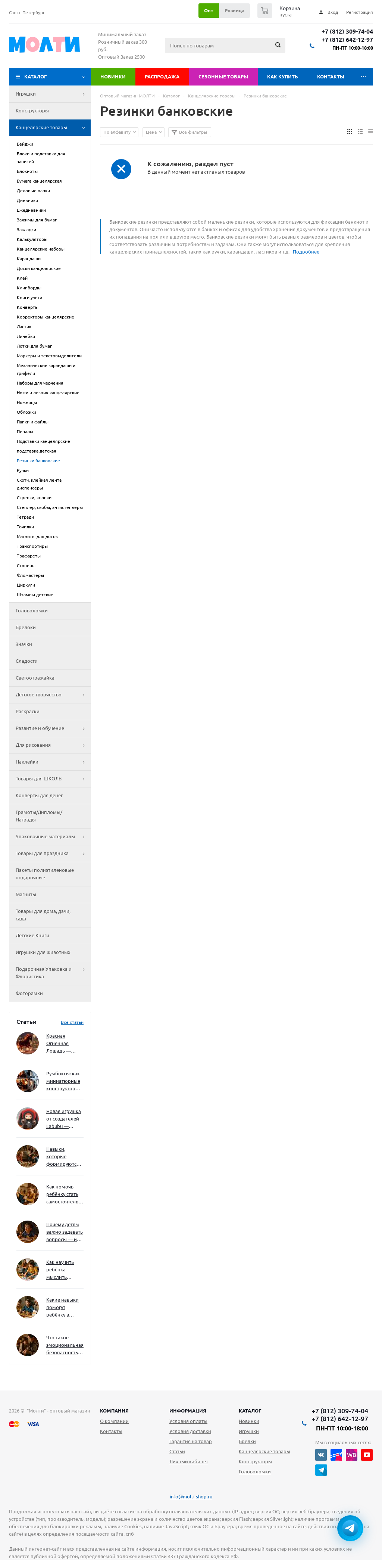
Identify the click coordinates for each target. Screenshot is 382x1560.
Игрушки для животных (43, 952)
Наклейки (53, 762)
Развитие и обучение (53, 728)
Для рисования (53, 745)
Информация (187, 1410)
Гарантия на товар (190, 1441)
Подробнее (306, 251)
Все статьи (72, 1022)
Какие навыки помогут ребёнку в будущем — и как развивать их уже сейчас (62, 1307)
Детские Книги (32, 935)
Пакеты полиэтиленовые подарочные (45, 873)
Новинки (113, 76)
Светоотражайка (35, 677)
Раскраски (28, 711)
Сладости (27, 661)
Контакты (330, 76)
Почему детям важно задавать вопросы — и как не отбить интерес (64, 1232)
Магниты (26, 894)
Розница (234, 10)
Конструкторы (32, 110)
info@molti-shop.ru (191, 1496)
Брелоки (26, 627)
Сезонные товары (223, 76)
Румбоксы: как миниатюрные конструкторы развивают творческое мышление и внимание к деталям (63, 1081)
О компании (114, 1421)
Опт (208, 10)
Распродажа (162, 76)
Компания (114, 1410)
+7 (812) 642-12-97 (347, 40)
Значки (24, 644)
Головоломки (32, 610)
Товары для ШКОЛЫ (53, 779)
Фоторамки (29, 993)
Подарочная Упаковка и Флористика (53, 973)
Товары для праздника (53, 853)
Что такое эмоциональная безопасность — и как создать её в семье (65, 1345)
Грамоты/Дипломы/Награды (39, 815)
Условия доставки (190, 1431)
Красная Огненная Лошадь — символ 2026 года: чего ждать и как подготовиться (63, 1043)
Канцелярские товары (53, 127)
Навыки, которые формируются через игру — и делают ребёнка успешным (63, 1157)
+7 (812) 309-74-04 (347, 31)
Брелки (247, 1441)
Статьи (177, 1451)
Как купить (282, 76)
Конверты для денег (39, 795)
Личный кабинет (188, 1461)
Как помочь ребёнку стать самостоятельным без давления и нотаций (65, 1194)
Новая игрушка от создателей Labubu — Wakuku (63, 1119)
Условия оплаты (188, 1421)
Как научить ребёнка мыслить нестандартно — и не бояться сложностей (63, 1270)
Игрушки (53, 94)
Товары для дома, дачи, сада (43, 914)
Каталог (35, 76)
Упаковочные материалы (53, 837)
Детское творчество (53, 695)
